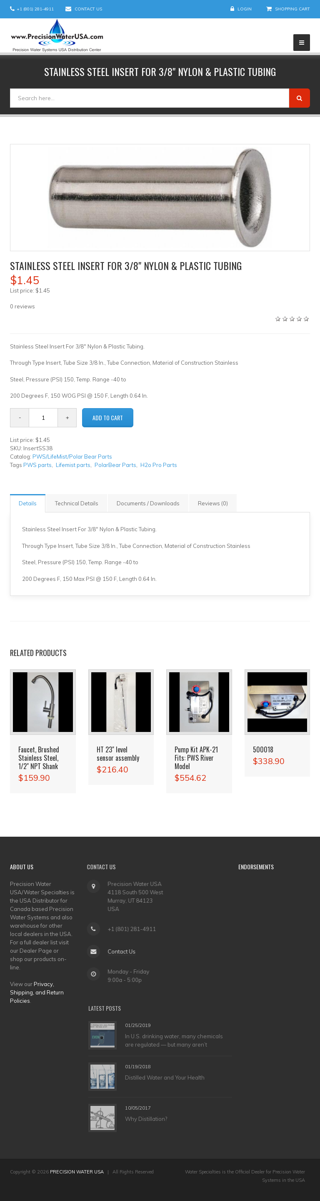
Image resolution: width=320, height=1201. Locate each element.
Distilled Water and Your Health (165, 1077)
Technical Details (76, 503)
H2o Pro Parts (158, 465)
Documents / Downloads (148, 503)
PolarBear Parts (115, 465)
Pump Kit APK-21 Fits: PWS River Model (196, 757)
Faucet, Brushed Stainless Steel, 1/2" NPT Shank (38, 757)
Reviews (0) (213, 503)
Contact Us (88, 9)
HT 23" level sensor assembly (118, 753)
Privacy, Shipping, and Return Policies (37, 992)
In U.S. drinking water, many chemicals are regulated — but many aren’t (174, 1040)
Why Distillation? (146, 1118)
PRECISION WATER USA (77, 1172)
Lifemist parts (73, 465)
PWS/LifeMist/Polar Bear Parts (72, 456)
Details (28, 503)
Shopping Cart (292, 9)
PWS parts (37, 465)
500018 (263, 749)
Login (245, 9)
